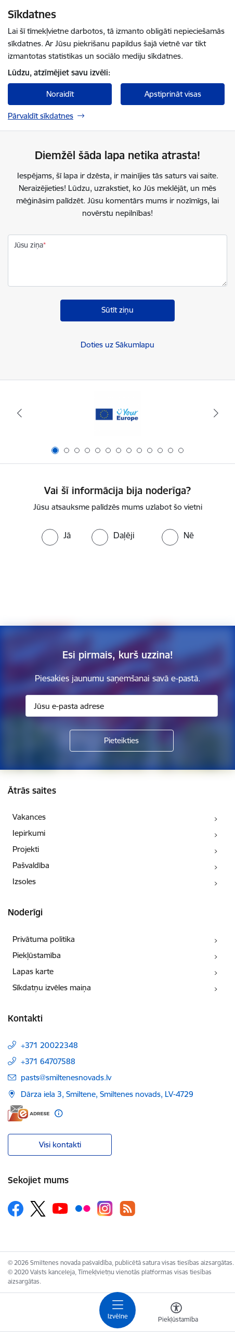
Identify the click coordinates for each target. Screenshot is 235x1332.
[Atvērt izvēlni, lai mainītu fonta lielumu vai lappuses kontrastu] (176, 1314)
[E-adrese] (28, 1113)
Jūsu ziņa (28, 245)
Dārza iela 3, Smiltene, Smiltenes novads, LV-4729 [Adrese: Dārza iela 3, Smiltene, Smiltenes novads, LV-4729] (107, 1094)
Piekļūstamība (36, 955)
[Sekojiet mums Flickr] (82, 1208)
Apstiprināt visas (173, 94)
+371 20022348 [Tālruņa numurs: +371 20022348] (49, 1045)
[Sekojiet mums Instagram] (105, 1208)
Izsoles (24, 881)
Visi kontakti (60, 1144)
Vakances (29, 817)
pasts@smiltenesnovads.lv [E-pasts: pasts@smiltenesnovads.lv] (66, 1077)
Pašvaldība (30, 865)
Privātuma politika (43, 939)
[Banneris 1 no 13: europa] (117, 413)
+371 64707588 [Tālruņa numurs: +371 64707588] (48, 1061)
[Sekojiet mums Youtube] (60, 1208)
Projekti (25, 849)
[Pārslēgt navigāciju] (117, 1310)
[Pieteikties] (122, 741)
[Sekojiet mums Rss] (127, 1208)
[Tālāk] (216, 413)
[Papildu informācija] (58, 1113)
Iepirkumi (28, 833)
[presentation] (117, 584)
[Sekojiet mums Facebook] (15, 1209)
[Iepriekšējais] (19, 413)
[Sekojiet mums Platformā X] (38, 1209)
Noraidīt (60, 94)
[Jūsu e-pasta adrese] (121, 706)
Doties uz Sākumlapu (117, 345)
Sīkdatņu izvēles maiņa (51, 987)
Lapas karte (33, 971)
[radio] (56, 535)
